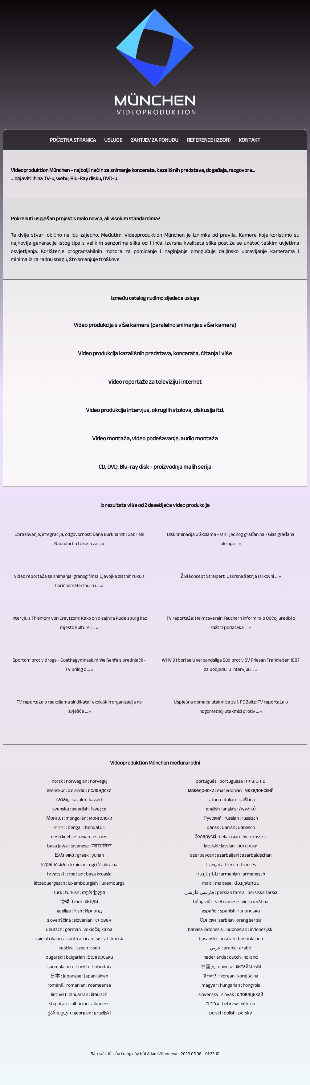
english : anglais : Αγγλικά (231, 809)
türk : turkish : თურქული (79, 892)
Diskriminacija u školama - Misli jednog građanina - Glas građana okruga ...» (230, 539)
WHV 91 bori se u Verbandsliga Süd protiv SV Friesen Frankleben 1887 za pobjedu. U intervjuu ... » (231, 664)
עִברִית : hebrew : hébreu (230, 1003)
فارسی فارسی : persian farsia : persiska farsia (230, 892)
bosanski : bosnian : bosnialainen (231, 938)
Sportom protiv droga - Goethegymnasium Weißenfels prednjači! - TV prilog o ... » (79, 664)
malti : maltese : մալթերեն (230, 883)
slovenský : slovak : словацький (230, 994)
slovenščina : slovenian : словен (79, 920)
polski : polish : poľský (230, 1013)
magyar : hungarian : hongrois (231, 985)
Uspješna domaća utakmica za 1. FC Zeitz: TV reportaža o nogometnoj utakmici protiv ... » (231, 706)
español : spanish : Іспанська (231, 911)
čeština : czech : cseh (79, 947)
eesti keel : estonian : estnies (79, 836)
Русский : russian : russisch (230, 818)
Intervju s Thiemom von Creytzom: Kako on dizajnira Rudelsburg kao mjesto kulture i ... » (79, 623)
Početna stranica (73, 140)
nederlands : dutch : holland (230, 957)
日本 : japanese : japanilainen (79, 976)
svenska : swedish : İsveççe (79, 809)
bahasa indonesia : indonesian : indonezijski (230, 929)
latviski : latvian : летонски (231, 845)
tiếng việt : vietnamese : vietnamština (230, 901)
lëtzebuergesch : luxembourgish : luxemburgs (79, 883)
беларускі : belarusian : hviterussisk (230, 836)
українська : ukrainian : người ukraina (79, 864)
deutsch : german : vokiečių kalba (79, 929)
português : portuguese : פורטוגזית (231, 781)
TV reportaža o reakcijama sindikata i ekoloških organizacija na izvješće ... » (79, 706)
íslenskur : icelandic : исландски (79, 790)
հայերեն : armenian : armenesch (230, 874)
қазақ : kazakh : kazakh (79, 799)
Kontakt (249, 140)
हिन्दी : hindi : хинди (79, 901)
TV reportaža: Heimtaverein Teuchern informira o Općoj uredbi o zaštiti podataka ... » (230, 623)
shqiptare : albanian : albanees (79, 1003)
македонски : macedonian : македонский (231, 790)
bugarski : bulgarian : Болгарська (79, 957)
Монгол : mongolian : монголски (79, 818)
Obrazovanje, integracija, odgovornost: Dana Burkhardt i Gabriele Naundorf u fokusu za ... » (79, 539)
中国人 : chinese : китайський (231, 966)
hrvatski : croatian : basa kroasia (79, 874)
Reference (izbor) (208, 140)
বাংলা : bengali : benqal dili (79, 827)
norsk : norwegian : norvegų (79, 781)
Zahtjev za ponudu (154, 140)
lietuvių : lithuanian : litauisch (79, 994)
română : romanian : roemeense (79, 985)
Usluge (113, 140)
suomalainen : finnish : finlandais (79, 966)
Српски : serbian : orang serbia (231, 920)
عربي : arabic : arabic (231, 947)
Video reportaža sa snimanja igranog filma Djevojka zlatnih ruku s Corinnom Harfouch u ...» (79, 581)
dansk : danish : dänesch (231, 827)
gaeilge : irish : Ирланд (79, 911)
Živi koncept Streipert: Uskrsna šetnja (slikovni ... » (231, 576)
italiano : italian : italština (230, 799)
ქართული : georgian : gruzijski (79, 1013)
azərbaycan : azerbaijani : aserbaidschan (230, 855)
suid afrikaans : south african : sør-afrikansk (79, 938)
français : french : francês (231, 864)
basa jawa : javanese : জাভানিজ (79, 845)
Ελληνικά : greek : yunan (79, 855)
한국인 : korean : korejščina (230, 976)
